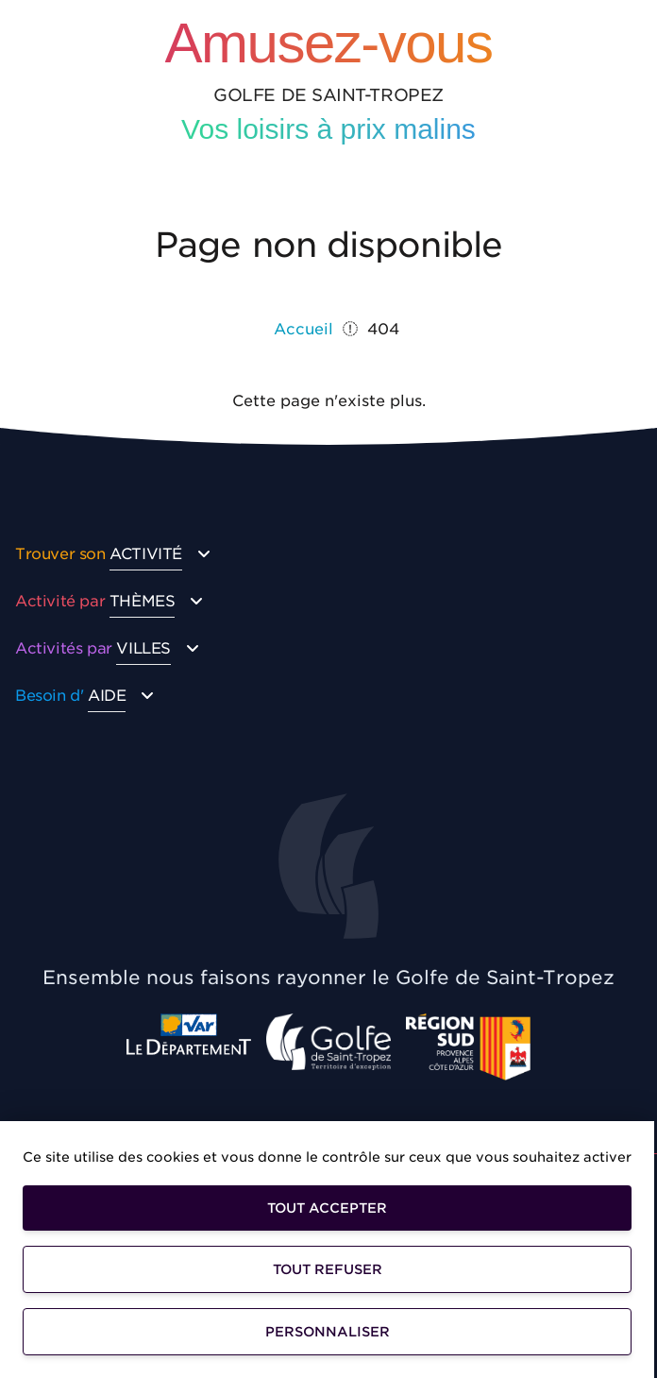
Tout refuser (327, 1269)
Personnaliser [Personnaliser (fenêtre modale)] (327, 1331)
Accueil (303, 329)
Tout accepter (327, 1208)
